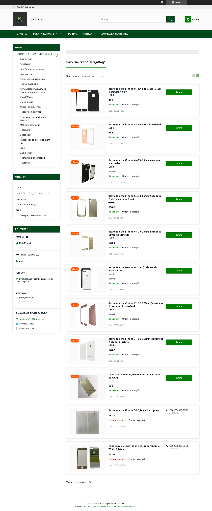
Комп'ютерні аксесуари (32, 69)
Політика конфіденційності (124, 506)
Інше (22, 148)
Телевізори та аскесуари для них (35, 141)
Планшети (25, 130)
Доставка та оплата (114, 34)
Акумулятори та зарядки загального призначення (33, 90)
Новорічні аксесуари (30, 112)
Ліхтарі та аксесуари (31, 107)
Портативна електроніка (32, 158)
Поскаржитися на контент (98, 506)
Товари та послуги (45, 34)
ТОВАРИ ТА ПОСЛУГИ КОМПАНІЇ (34, 54)
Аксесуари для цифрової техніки (33, 118)
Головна (21, 34)
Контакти (89, 34)
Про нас (72, 34)
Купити (179, 92)
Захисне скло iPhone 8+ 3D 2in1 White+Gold (134, 124)
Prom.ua (122, 503)
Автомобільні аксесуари (32, 79)
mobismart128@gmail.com (32, 319)
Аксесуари (25, 64)
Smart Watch (26, 97)
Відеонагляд (26, 102)
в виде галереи (193, 76)
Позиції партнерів (29, 84)
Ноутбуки (25, 163)
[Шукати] (170, 19)
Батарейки (25, 135)
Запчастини (26, 59)
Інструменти (26, 74)
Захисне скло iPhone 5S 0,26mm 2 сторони (133, 410)
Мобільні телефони (30, 125)
